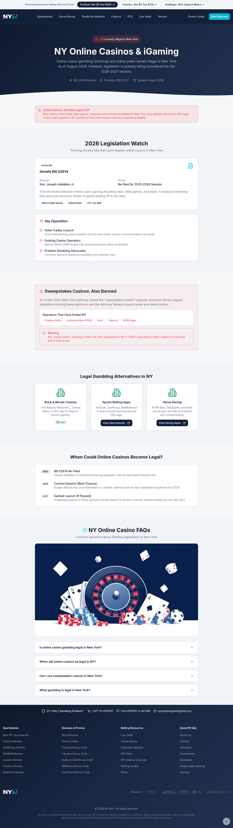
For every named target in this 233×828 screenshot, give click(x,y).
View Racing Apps (172, 422)
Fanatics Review (12, 766)
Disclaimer (186, 759)
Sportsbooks (44, 16)
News (124, 772)
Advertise (185, 747)
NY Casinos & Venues (134, 759)
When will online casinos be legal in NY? (116, 661)
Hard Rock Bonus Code (76, 772)
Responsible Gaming (192, 766)
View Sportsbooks (116, 422)
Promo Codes (196, 16)
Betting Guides (130, 766)
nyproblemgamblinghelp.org (172, 711)
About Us (185, 735)
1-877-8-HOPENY (100, 711)
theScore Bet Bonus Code (77, 759)
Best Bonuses (219, 16)
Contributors (187, 753)
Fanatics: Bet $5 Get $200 (139, 4)
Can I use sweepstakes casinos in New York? (116, 676)
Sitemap (185, 772)
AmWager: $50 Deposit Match (185, 4)
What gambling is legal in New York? (116, 690)
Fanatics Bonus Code (74, 753)
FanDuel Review (12, 741)
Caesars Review (12, 759)
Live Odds (145, 16)
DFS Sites (127, 753)
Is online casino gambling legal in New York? (116, 647)
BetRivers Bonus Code (75, 766)
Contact (184, 741)
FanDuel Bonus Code (74, 747)
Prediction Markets (93, 16)
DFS (130, 16)
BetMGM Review (13, 753)
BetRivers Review (13, 772)
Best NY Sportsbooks (16, 735)
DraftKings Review (14, 747)
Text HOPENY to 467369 (133, 711)
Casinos (116, 16)
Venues (162, 16)
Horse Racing (67, 16)
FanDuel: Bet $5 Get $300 (97, 4)
